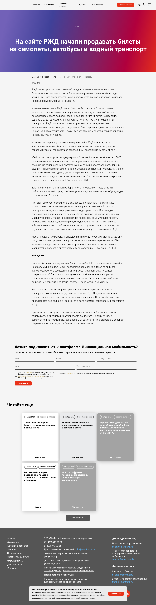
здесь (92, 598)
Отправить (23, 383)
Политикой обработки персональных (31, 376)
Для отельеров (14, 564)
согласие (28, 373)
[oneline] (45, 367)
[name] (34, 359)
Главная (35, 77)
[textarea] (107, 367)
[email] (75, 359)
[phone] (116, 359)
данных (46, 376)
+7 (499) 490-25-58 (53, 542)
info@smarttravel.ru (85, 549)
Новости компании (50, 77)
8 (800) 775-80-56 (52, 546)
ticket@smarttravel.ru (122, 574)
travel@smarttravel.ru (122, 582)
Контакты (12, 568)
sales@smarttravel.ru (122, 546)
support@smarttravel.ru (123, 559)
